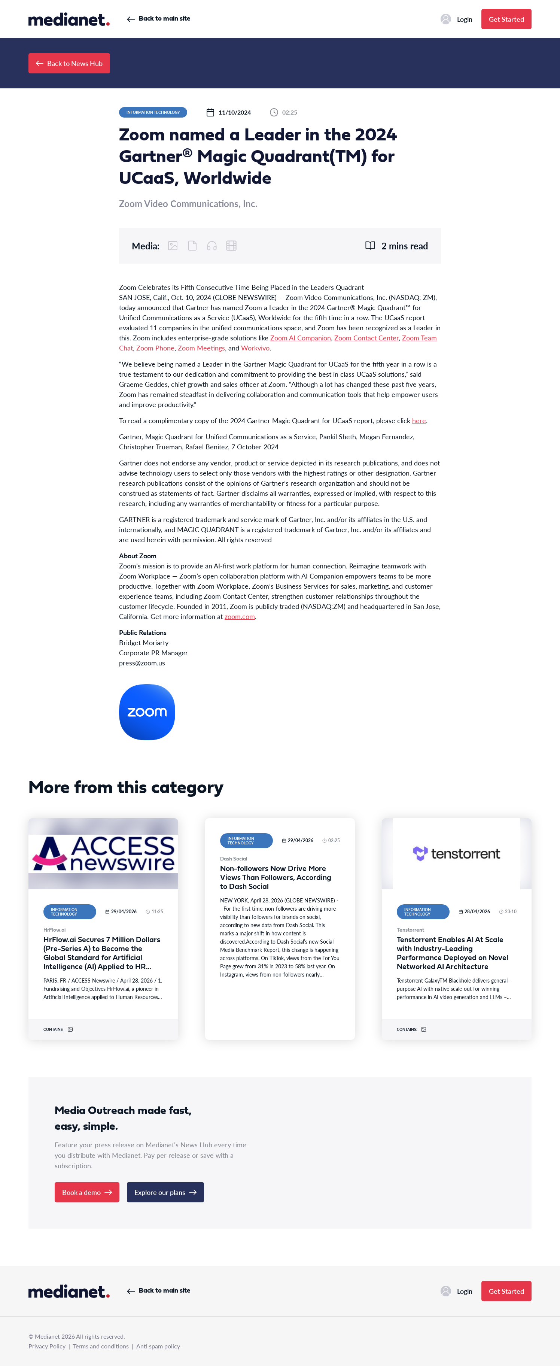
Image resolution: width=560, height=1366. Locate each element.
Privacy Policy (47, 1346)
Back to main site (158, 18)
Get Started (506, 19)
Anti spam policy (158, 1346)
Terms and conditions (101, 1346)
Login (456, 19)
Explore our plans (165, 1192)
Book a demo (87, 1192)
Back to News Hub (69, 63)
